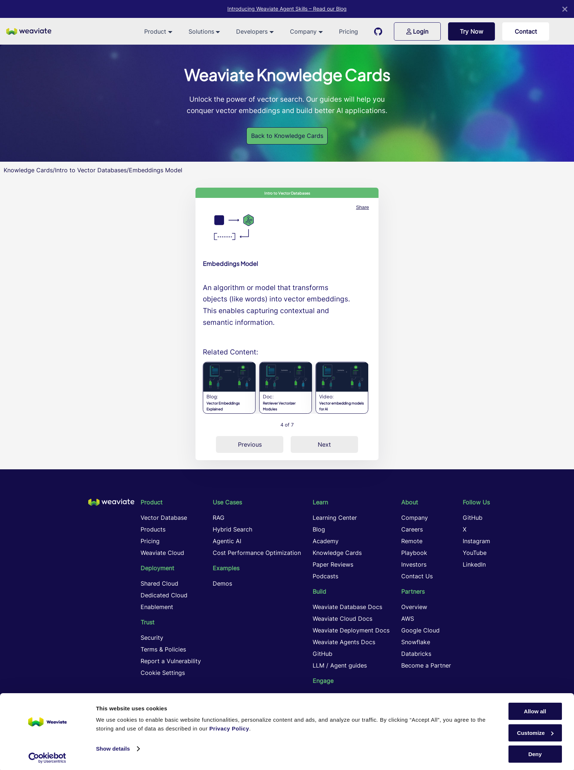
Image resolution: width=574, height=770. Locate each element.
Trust (147, 622)
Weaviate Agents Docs (344, 642)
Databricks (416, 653)
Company (414, 517)
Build (319, 591)
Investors (413, 564)
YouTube (475, 552)
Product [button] (155, 31)
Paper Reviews (333, 564)
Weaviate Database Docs (347, 607)
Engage (323, 680)
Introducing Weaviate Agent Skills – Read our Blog (287, 9)
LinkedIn (474, 564)
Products (153, 529)
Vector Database (164, 517)
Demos (222, 583)
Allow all (535, 709)
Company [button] (303, 31)
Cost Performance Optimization (257, 552)
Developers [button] (252, 31)
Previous (250, 444)
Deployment (157, 568)
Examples (226, 568)
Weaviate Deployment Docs (351, 630)
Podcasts (325, 576)
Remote (411, 541)
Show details (113, 746)
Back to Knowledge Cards (287, 135)
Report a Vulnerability (171, 661)
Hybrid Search (232, 529)
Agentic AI (227, 541)
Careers (412, 529)
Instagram (476, 541)
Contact (526, 31)
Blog (319, 529)
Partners (413, 591)
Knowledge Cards (28, 170)
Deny (535, 752)
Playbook (414, 552)
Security (152, 637)
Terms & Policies (163, 649)
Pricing (348, 31)
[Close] (565, 9)
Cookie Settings (163, 672)
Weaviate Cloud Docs (342, 618)
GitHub (322, 653)
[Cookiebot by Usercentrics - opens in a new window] (47, 755)
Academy (326, 541)
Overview (414, 607)
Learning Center (335, 517)
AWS (407, 618)
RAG (218, 517)
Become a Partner (426, 665)
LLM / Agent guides (340, 665)
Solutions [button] (201, 31)
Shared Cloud (159, 583)
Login (417, 31)
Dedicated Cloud (164, 595)
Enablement (157, 607)
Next (324, 444)
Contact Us (417, 576)
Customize (535, 731)
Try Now (471, 31)
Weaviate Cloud (162, 552)
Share (362, 207)
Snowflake (415, 642)
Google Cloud (420, 630)
